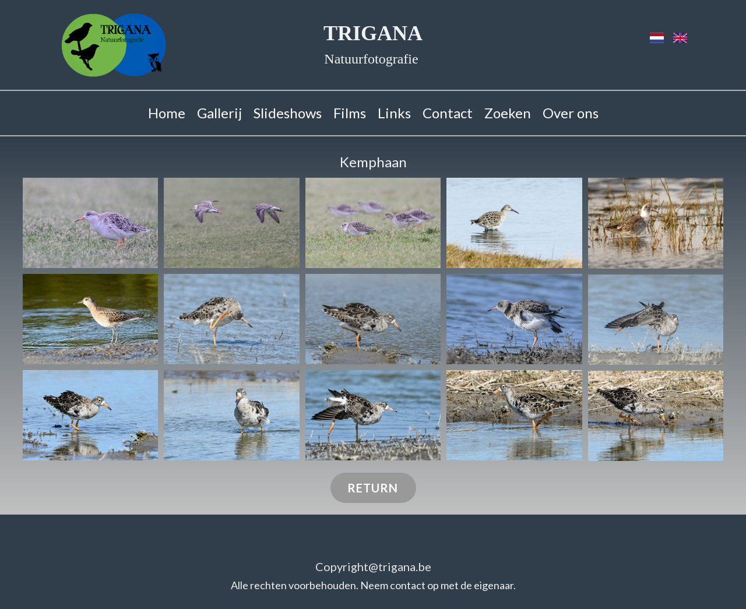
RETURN (372, 488)
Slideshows (288, 112)
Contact (448, 112)
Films (349, 112)
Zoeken (507, 112)
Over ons (571, 112)
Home (166, 112)
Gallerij (219, 112)
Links (394, 112)
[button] (90, 223)
